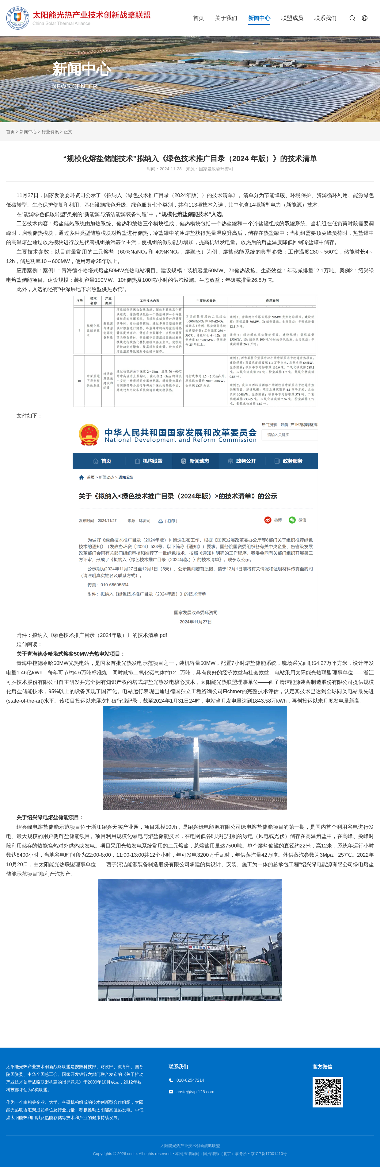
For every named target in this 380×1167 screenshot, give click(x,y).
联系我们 (325, 18)
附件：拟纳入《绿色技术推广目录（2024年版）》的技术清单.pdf (92, 635)
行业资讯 (50, 131)
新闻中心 (259, 18)
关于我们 (226, 18)
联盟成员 (292, 18)
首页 (198, 18)
